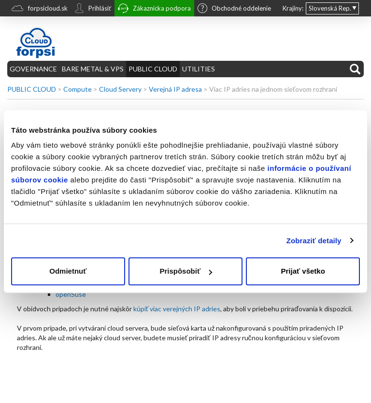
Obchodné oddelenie (234, 9)
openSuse (71, 294)
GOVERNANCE (33, 69)
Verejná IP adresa (175, 89)
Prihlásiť (92, 9)
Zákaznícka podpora (154, 9)
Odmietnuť (67, 271)
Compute (77, 89)
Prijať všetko (303, 271)
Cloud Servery (120, 89)
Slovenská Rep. (330, 8)
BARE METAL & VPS (93, 69)
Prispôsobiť (185, 271)
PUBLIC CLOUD (152, 69)
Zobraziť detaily (314, 240)
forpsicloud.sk (40, 9)
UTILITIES (198, 69)
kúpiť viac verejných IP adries (176, 309)
